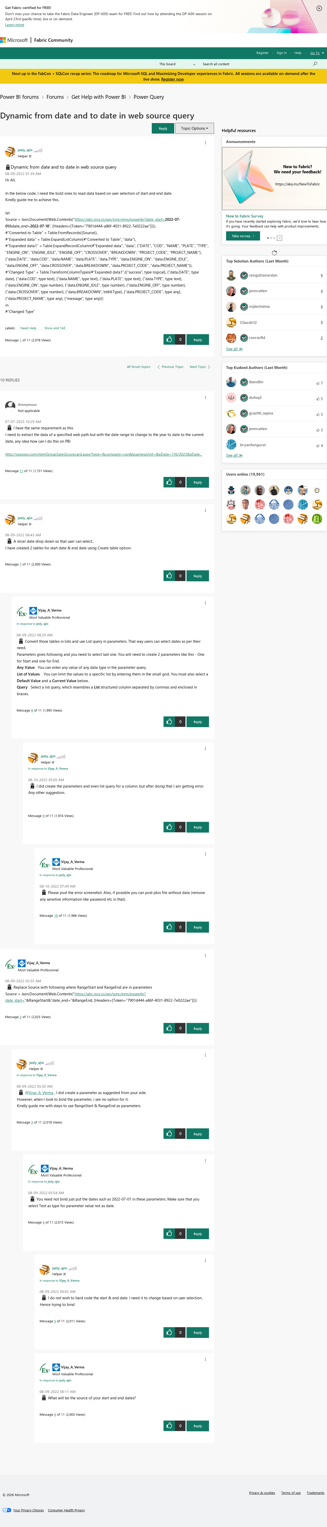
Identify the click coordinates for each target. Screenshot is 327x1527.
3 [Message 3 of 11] (32, 1122)
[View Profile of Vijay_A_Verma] (49, 610)
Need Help (28, 328)
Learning (193, 40)
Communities (150, 40)
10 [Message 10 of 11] (56, 915)
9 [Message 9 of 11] (43, 815)
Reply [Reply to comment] (198, 482)
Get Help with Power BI (99, 96)
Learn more (14, 24)
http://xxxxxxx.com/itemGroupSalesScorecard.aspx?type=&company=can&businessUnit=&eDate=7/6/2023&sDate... (103, 454)
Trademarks (315, 1492)
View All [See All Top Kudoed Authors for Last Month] (234, 455)
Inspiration (107, 40)
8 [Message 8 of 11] (32, 710)
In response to (32, 623)
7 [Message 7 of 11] (20, 564)
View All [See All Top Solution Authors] (234, 349)
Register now (172, 79)
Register (262, 52)
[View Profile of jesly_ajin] (25, 149)
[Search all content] (260, 64)
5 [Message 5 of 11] (55, 1321)
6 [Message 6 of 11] (55, 1414)
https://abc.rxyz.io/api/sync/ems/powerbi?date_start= (120, 219)
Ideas (128, 40)
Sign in (282, 52)
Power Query (149, 96)
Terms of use (291, 1492)
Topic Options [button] (193, 128)
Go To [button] (315, 53)
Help (298, 52)
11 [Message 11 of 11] (21, 470)
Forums (84, 40)
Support (215, 40)
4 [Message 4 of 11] (43, 1222)
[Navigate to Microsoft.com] (14, 40)
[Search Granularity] (177, 64)
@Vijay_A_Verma (39, 1092)
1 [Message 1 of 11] (20, 340)
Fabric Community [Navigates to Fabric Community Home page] (53, 40)
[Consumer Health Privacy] (66, 1510)
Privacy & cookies (262, 1492)
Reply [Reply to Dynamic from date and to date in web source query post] (198, 339)
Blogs (173, 40)
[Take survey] (243, 236)
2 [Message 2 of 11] (20, 1017)
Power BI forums (19, 96)
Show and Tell (54, 328)
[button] (163, 128)
